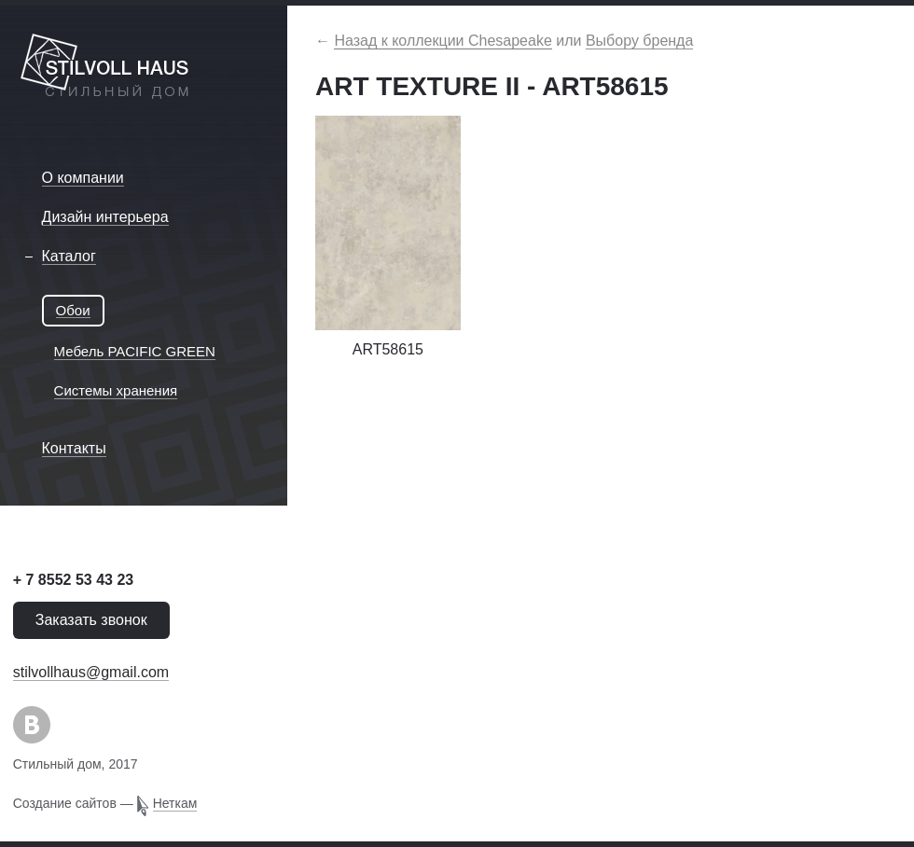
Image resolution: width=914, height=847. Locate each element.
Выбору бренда (639, 41)
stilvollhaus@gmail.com (91, 672)
